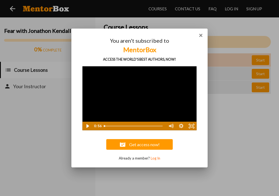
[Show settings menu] (181, 126)
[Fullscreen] (191, 126)
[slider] (133, 126)
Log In (155, 158)
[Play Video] (87, 126)
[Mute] (171, 126)
